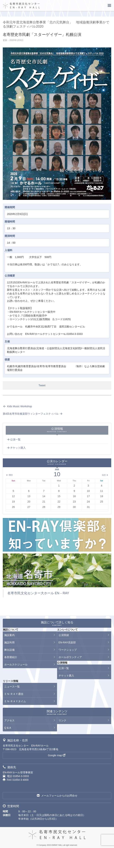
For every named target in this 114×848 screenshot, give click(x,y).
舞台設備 (9, 649)
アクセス (9, 720)
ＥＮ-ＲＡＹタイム (15, 701)
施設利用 (9, 642)
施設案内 (9, 635)
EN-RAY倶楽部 (67, 642)
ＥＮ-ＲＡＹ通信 (13, 693)
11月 (105, 475)
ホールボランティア (70, 657)
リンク (62, 720)
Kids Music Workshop (17, 406)
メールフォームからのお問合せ (57, 795)
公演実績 (64, 635)
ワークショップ (68, 649)
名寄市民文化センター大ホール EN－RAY (38, 593)
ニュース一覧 (12, 686)
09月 (9, 475)
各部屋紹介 (10, 657)
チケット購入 (16, 447)
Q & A (7, 727)
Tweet (42, 385)
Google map (56, 755)
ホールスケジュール (16, 664)
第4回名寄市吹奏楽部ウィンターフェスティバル (33, 413)
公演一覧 (13, 439)
